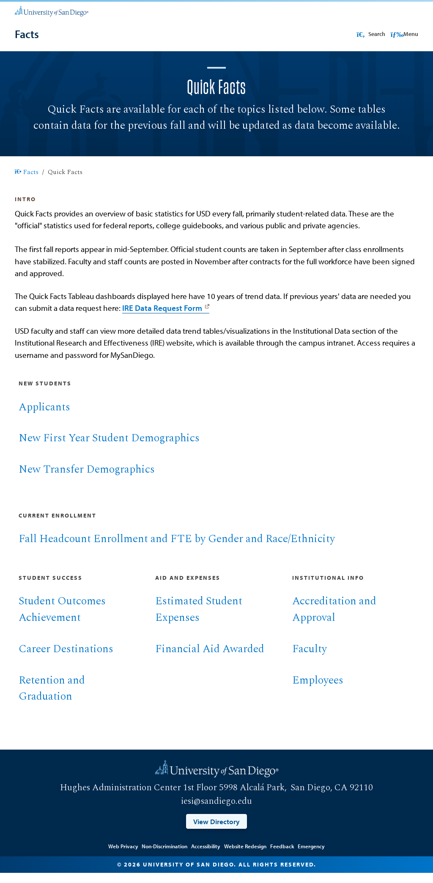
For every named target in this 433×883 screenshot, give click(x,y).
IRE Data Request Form (162, 318)
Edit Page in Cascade (216, 844)
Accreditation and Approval (334, 619)
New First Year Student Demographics (109, 448)
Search (370, 34)
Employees (317, 690)
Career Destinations (66, 659)
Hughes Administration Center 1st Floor (138, 798)
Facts (26, 182)
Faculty (309, 659)
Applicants (44, 417)
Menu (404, 34)
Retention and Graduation (52, 698)
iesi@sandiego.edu (216, 811)
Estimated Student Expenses (198, 619)
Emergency (311, 856)
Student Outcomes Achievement (62, 619)
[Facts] (27, 34)
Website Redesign (245, 856)
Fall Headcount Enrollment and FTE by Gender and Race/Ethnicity (177, 549)
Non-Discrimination (164, 856)
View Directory (216, 831)
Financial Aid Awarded (209, 659)
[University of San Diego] (51, 11)
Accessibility (205, 856)
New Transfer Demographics (87, 479)
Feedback (282, 856)
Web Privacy (123, 856)
